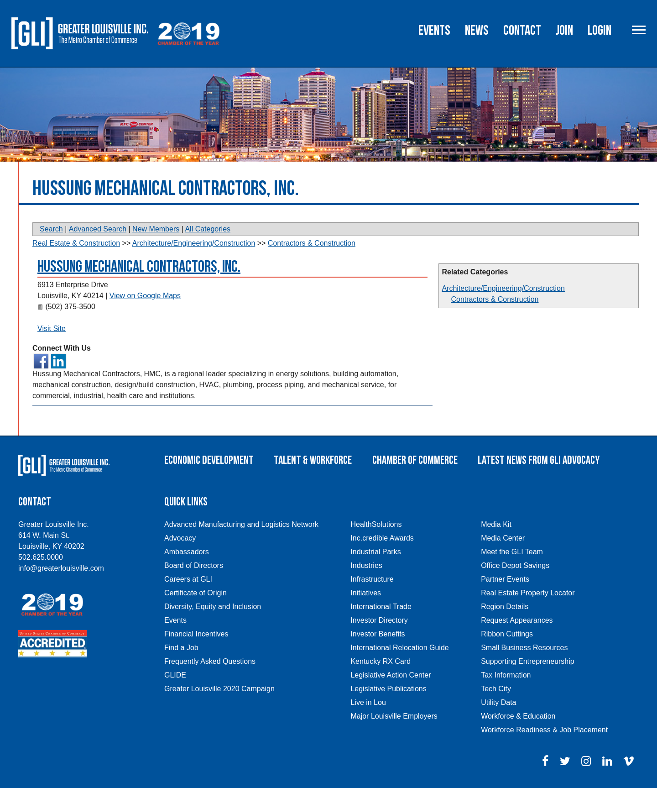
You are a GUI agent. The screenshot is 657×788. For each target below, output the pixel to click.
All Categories (207, 229)
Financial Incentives (196, 634)
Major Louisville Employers (393, 716)
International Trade (380, 606)
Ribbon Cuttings (507, 634)
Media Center (503, 538)
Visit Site (51, 328)
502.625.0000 (40, 557)
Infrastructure (371, 579)
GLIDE (175, 675)
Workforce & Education (518, 716)
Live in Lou (368, 702)
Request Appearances (517, 620)
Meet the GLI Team (512, 552)
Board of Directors (193, 565)
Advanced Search (97, 229)
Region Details (504, 606)
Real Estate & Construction (76, 243)
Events (434, 30)
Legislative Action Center (390, 675)
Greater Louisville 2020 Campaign (219, 689)
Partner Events (505, 579)
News (477, 30)
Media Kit (496, 524)
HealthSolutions (376, 524)
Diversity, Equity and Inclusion (212, 606)
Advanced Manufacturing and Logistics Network (241, 524)
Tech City (496, 689)
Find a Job (181, 647)
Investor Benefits (377, 634)
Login (599, 30)
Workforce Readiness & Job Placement (544, 730)
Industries (366, 565)
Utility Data (498, 702)
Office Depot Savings (515, 565)
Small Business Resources (524, 647)
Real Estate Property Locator (527, 593)
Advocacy (180, 538)
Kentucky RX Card (380, 661)
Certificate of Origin (195, 593)
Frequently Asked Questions (210, 661)
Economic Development (209, 460)
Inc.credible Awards (381, 538)
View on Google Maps (145, 295)
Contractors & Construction (494, 299)
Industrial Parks (375, 552)
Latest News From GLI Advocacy (539, 460)
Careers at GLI (188, 579)
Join (564, 30)
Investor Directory (378, 620)
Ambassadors (186, 552)
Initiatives (365, 593)
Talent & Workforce (313, 460)
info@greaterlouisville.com (61, 568)
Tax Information (506, 675)
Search (51, 229)
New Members (155, 229)
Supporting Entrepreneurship (527, 661)
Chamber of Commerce (415, 460)
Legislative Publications (388, 689)
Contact (522, 30)
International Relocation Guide (399, 647)
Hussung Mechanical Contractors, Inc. (138, 267)
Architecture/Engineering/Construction (503, 288)
